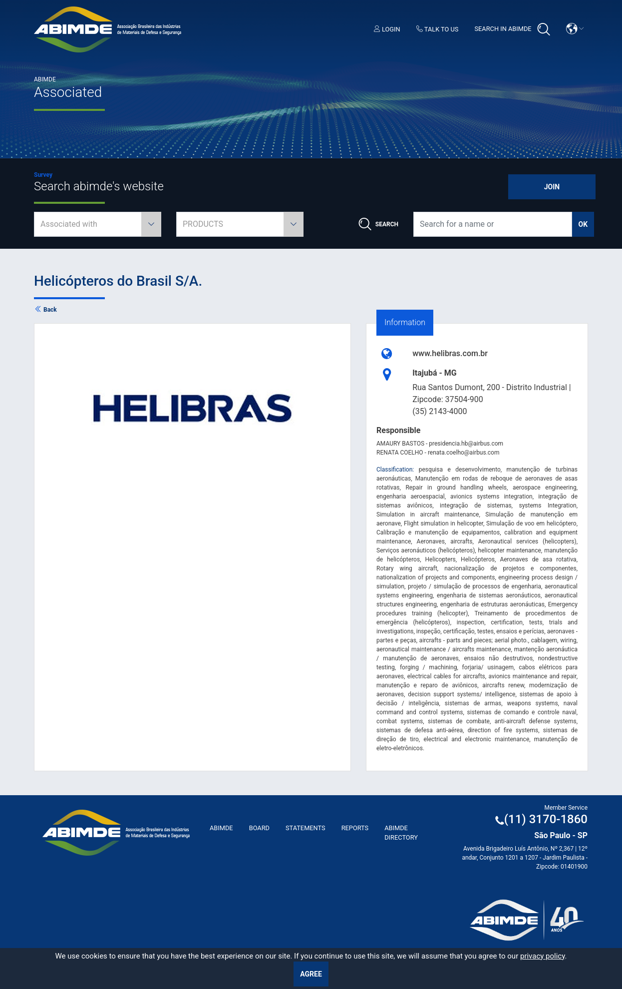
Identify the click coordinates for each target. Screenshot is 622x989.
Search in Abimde (512, 29)
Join (552, 187)
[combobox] (97, 224)
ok (583, 224)
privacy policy (542, 956)
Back (45, 309)
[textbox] (97, 224)
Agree (311, 974)
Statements (305, 828)
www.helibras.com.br (450, 353)
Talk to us (437, 29)
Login (387, 29)
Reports (355, 828)
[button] (575, 28)
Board (259, 828)
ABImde (221, 828)
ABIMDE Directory (401, 832)
